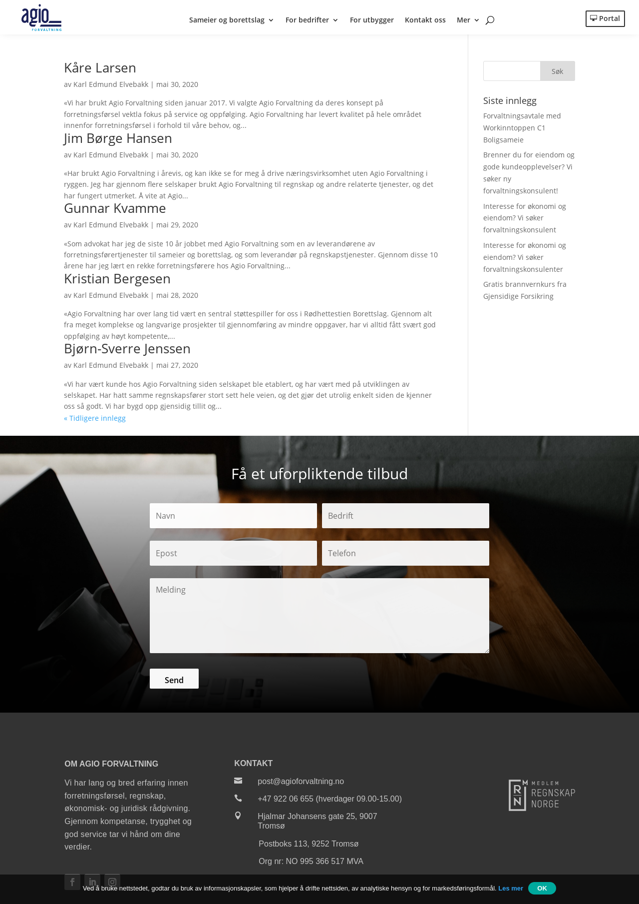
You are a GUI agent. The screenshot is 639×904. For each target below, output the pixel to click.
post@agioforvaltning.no (301, 783)
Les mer (510, 888)
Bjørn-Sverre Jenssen (127, 351)
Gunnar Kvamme (115, 210)
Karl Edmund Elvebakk (110, 86)
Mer (463, 20)
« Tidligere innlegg (95, 420)
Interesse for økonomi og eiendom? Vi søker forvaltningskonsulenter (524, 259)
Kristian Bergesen (117, 280)
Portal (609, 18)
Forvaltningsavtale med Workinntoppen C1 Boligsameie (522, 130)
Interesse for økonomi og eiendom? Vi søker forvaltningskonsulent (524, 220)
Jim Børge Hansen (118, 140)
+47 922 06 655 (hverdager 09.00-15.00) (330, 801)
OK (542, 888)
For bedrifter (307, 20)
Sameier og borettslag (227, 20)
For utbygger (372, 20)
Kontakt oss (425, 20)
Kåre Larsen (100, 70)
